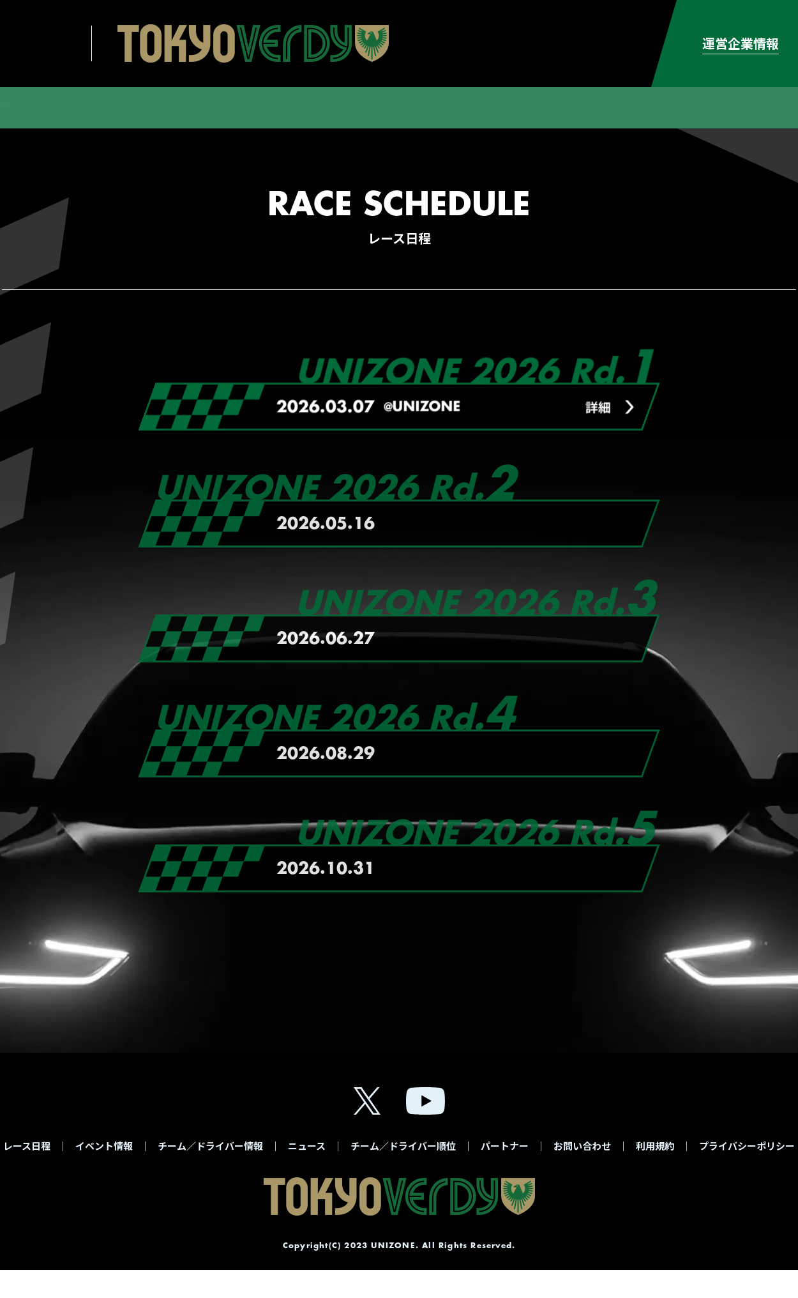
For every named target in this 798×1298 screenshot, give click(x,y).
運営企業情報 (740, 43)
